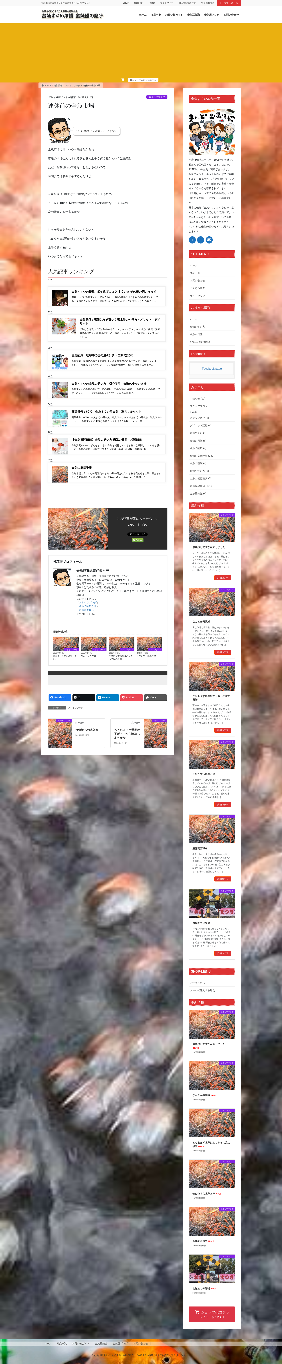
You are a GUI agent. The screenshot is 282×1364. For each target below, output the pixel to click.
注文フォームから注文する (143, 80)
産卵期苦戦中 (200, 848)
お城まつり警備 (201, 923)
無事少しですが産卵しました (65, 664)
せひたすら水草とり (146, 662)
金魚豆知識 (196, 334)
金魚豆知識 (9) (198, 493)
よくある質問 (197, 288)
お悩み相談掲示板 (200, 341)
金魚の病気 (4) (198, 448)
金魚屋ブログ (120, 1343)
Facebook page (212, 368)
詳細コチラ (222, 578)
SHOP (126, 3)
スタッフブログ (157, 97)
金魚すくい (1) (198, 432)
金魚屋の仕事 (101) (201, 485)
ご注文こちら (197, 982)
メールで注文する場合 (202, 990)
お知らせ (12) (197, 398)
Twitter (151, 3)
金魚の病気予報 (88, 612)
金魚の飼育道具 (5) (200, 478)
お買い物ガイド (81, 1343)
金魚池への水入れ (86, 736)
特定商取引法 (207, 3)
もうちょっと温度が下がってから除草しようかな (127, 740)
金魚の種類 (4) (198, 463)
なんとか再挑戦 (88, 662)
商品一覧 (195, 273)
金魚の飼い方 (197, 326)
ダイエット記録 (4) (200, 425)
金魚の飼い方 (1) (199, 470)
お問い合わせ (229, 3)
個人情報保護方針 (187, 3)
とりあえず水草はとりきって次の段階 (121, 664)
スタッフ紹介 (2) (199, 417)
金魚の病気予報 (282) (202, 455)
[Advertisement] (141, 51)
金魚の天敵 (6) (198, 440)
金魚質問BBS (86, 616)
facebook (138, 3)
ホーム (193, 265)
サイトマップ (166, 3)
